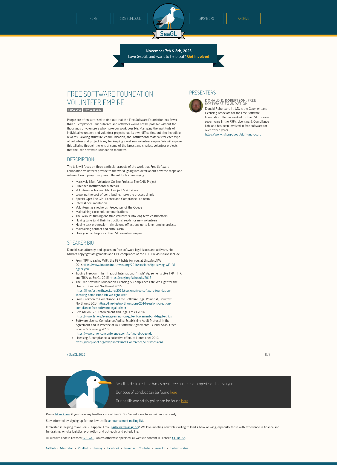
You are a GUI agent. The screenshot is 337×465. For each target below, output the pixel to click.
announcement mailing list (125, 420)
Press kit (160, 448)
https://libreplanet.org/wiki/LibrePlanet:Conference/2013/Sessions (119, 342)
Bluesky (97, 448)
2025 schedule (130, 18)
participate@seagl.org (125, 427)
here (173, 392)
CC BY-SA (178, 438)
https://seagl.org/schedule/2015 (130, 277)
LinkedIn (129, 448)
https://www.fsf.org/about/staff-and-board (233, 134)
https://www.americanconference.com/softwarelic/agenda (114, 333)
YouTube (144, 448)
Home (93, 18)
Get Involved (198, 56)
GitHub (51, 448)
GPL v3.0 (88, 438)
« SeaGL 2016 (76, 354)
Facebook (113, 448)
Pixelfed (83, 448)
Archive (243, 18)
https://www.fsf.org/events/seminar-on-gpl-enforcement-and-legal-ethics (124, 316)
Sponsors (206, 18)
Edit (267, 354)
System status (179, 448)
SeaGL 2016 (74, 109)
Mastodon (67, 448)
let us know (62, 414)
